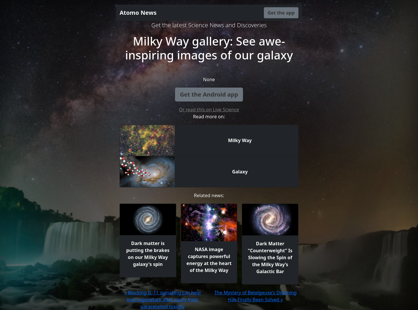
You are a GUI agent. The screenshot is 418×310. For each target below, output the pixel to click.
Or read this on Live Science (209, 109)
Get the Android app (209, 94)
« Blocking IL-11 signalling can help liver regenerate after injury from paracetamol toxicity (163, 299)
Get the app (281, 13)
